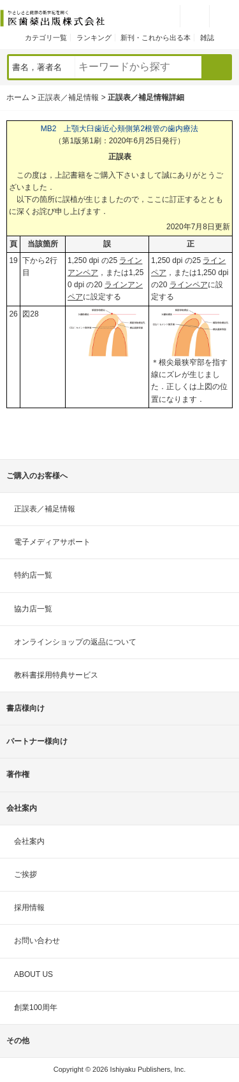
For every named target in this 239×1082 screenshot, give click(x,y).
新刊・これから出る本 (155, 37)
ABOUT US (33, 974)
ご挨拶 (25, 874)
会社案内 (29, 841)
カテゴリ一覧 (46, 37)
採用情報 (29, 907)
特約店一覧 (33, 575)
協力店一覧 (33, 608)
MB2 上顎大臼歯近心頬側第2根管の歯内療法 (119, 128)
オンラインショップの (75, 641)
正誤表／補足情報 (68, 97)
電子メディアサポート (52, 541)
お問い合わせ (37, 940)
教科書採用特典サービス (56, 675)
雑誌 (207, 37)
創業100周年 (35, 1007)
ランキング (94, 37)
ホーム (17, 97)
